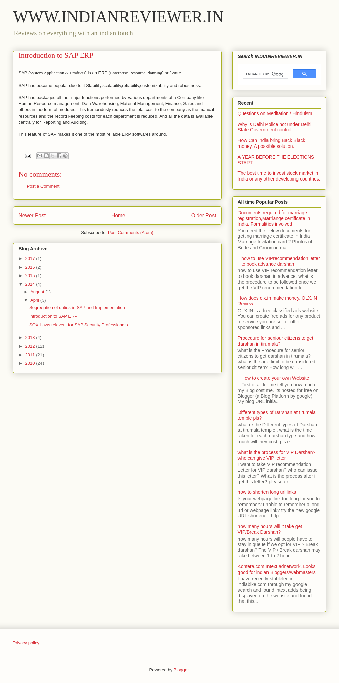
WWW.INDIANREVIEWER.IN (118, 17)
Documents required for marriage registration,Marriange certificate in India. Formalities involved (274, 218)
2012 (30, 346)
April (35, 300)
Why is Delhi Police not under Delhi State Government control (275, 127)
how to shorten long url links (267, 492)
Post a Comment (43, 186)
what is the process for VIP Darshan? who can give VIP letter (277, 455)
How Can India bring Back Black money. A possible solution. (271, 143)
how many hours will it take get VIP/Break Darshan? (270, 529)
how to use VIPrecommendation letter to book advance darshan (280, 261)
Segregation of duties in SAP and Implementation (77, 307)
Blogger (181, 669)
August (37, 291)
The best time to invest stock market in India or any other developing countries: (279, 176)
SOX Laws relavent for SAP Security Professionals (78, 324)
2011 (30, 354)
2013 (30, 337)
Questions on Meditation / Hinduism (275, 113)
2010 (30, 363)
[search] (264, 74)
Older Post (203, 215)
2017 (30, 258)
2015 (30, 275)
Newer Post (32, 215)
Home (118, 215)
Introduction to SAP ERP (53, 316)
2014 (30, 284)
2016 (30, 267)
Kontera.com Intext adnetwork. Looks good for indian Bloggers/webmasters (277, 569)
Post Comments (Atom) (130, 232)
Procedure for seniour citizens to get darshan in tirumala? (275, 341)
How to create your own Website (275, 378)
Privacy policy (26, 642)
